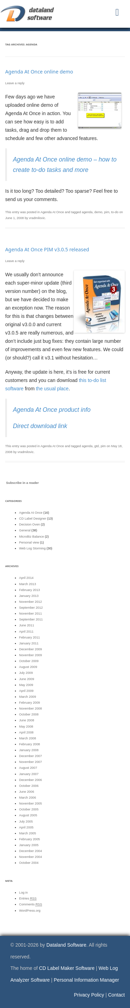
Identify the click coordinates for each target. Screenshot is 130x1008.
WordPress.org (30, 910)
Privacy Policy (89, 995)
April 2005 (26, 827)
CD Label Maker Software (67, 968)
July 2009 (26, 673)
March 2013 (27, 584)
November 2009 (30, 655)
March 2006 (27, 797)
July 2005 (26, 821)
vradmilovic (37, 218)
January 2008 (28, 750)
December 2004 (30, 851)
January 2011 (28, 643)
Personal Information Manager (86, 980)
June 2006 (26, 791)
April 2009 (26, 691)
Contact (116, 995)
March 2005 (27, 833)
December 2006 (30, 780)
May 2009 (26, 685)
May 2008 (26, 726)
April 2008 (26, 732)
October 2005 (28, 809)
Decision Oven (29, 524)
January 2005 (28, 845)
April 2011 (26, 631)
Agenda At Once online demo (39, 71)
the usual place (52, 388)
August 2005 (28, 815)
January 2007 (28, 774)
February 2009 (29, 702)
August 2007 (28, 768)
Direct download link (40, 426)
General (25, 530)
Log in (23, 892)
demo (98, 212)
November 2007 (30, 762)
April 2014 (26, 578)
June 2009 (26, 679)
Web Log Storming (32, 548)
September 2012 (31, 607)
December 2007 (30, 756)
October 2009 (28, 661)
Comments (30, 904)
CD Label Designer (32, 518)
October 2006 (28, 786)
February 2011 (29, 637)
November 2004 (30, 857)
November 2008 (30, 708)
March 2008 (27, 738)
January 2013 (28, 596)
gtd (96, 446)
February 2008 (29, 744)
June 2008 (26, 720)
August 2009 (28, 667)
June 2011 (26, 625)
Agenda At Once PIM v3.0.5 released (47, 249)
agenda (87, 212)
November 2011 (30, 613)
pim (106, 212)
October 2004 (28, 862)
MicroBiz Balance (31, 536)
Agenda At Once (52, 212)
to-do (115, 212)
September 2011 (31, 619)
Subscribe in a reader (22, 483)
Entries (27, 899)
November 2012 (30, 601)
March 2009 (27, 696)
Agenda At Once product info (51, 409)
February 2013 (29, 590)
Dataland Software (66, 945)
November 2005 (30, 803)
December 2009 (30, 649)
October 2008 (28, 714)
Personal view (29, 542)
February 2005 (29, 839)
